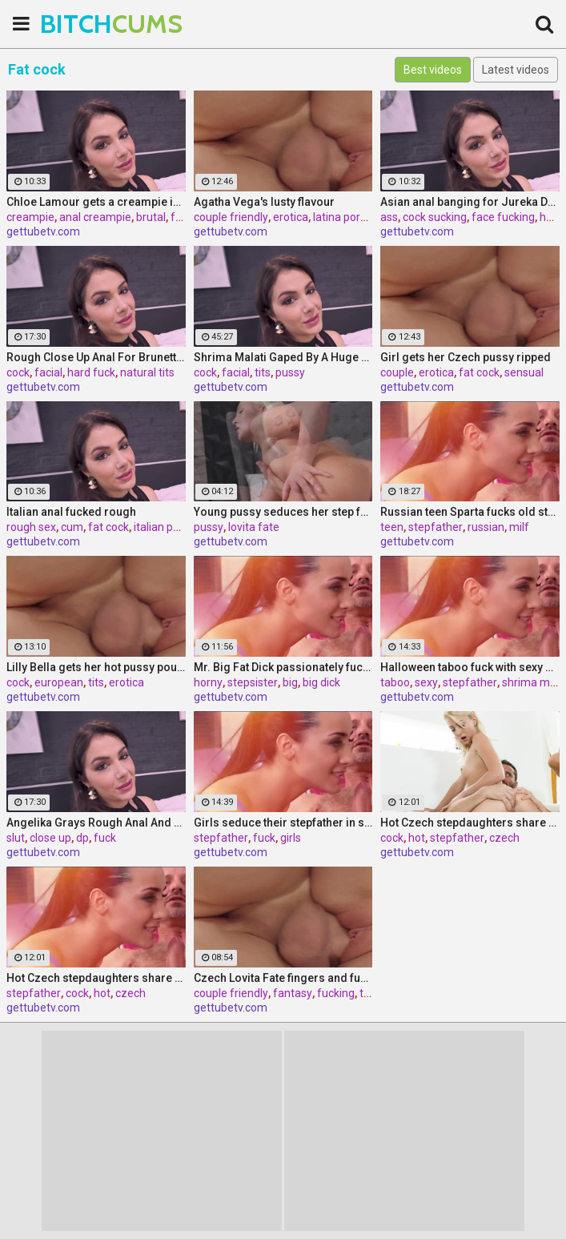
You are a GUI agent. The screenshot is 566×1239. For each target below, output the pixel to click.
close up (50, 837)
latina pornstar (350, 217)
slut (15, 837)
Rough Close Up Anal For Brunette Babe (96, 357)
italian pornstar (172, 527)
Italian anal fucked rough (71, 511)
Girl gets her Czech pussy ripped (465, 357)
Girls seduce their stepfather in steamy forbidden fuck (283, 822)
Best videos (432, 69)
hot (416, 837)
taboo (395, 682)
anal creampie (95, 217)
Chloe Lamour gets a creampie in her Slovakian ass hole (96, 201)
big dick (321, 682)
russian (486, 527)
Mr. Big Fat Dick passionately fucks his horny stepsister (283, 667)
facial (48, 372)
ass (389, 217)
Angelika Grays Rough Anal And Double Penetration (96, 822)
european (58, 682)
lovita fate (253, 527)
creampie (30, 217)
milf (519, 527)
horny (208, 682)
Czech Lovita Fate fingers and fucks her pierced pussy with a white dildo (283, 977)
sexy (426, 682)
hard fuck (91, 372)
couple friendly (231, 217)
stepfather (435, 527)
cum (72, 527)
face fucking (503, 217)
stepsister (252, 682)
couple (397, 372)
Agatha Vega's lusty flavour (264, 201)
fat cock (479, 372)
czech (504, 837)
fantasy (292, 993)
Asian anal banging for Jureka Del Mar (470, 201)
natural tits (147, 372)
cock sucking (435, 217)
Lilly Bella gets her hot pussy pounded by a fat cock (96, 667)
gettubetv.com (43, 231)
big (290, 682)
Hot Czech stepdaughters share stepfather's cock (470, 822)
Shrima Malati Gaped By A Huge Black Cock (283, 357)
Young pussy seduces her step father (283, 511)
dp (82, 837)
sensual (524, 372)
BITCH (80, 23)
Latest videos (515, 69)
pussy (290, 372)
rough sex (31, 527)
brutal (151, 217)
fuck (105, 837)
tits (263, 372)
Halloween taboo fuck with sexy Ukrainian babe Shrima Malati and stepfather (470, 667)
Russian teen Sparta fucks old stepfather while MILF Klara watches (470, 511)
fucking (336, 993)
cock (18, 372)
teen (391, 527)
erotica (290, 217)
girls (290, 837)
